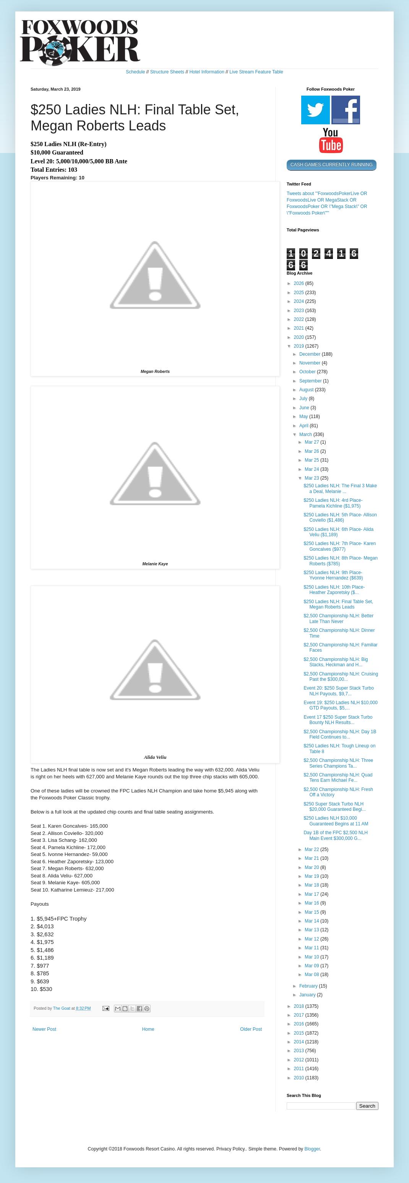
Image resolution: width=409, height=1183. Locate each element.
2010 (299, 1077)
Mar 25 (312, 460)
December (310, 354)
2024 (299, 301)
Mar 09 (312, 965)
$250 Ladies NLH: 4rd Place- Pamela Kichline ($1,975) (333, 503)
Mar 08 (312, 974)
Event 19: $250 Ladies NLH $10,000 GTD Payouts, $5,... (340, 705)
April (304, 425)
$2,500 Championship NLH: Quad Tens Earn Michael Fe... (338, 777)
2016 (299, 1024)
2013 (299, 1050)
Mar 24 (312, 469)
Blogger (312, 1149)
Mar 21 (312, 858)
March (306, 434)
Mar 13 (312, 929)
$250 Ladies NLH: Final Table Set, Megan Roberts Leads (338, 604)
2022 (299, 319)
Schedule (135, 72)
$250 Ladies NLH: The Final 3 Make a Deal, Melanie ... (340, 488)
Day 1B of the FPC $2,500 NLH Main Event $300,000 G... (335, 835)
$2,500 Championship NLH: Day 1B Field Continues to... (340, 734)
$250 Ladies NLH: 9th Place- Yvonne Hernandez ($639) (333, 575)
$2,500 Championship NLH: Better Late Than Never (338, 618)
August (307, 389)
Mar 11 (312, 947)
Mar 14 (312, 921)
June (304, 407)
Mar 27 (312, 442)
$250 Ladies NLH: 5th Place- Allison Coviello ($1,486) (340, 517)
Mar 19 (312, 876)
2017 (299, 1015)
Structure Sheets (167, 72)
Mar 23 (312, 478)
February (309, 986)
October (308, 371)
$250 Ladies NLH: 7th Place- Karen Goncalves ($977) (340, 546)
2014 (299, 1042)
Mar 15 (312, 912)
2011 (299, 1068)
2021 (299, 328)
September (311, 381)
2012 (299, 1060)
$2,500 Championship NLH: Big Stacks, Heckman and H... (336, 662)
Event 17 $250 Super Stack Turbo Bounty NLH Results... (338, 719)
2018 (299, 1006)
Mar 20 (312, 867)
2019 (299, 346)
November (310, 363)
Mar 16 (312, 903)
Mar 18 (312, 885)
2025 (299, 292)
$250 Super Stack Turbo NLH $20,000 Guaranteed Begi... (334, 806)
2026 (299, 283)
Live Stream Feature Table (256, 72)
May (304, 416)
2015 (299, 1033)
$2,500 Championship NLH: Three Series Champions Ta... (338, 763)
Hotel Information (206, 72)
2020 (299, 337)
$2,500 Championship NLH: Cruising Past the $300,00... (341, 676)
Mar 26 (312, 451)
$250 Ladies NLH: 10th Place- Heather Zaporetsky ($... (334, 589)
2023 (299, 310)
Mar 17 (312, 894)
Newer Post (44, 1029)
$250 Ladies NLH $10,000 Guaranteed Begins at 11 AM (336, 820)
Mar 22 (312, 849)
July (304, 398)
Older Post (251, 1029)
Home (148, 1029)
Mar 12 (312, 939)
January (308, 994)
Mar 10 (312, 957)
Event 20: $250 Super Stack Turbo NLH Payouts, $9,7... (338, 690)
